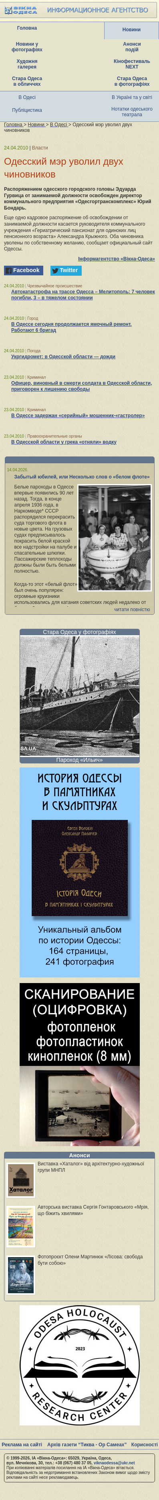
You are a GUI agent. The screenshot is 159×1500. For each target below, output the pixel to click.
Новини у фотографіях (27, 46)
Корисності (144, 1445)
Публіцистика (27, 110)
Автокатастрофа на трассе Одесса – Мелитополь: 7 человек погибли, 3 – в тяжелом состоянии (83, 295)
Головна (27, 28)
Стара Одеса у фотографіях (79, 632)
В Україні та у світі (132, 97)
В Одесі (27, 97)
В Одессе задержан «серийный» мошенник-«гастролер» (78, 415)
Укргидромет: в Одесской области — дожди (63, 356)
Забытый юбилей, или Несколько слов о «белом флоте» (82, 477)
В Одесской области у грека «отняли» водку (64, 442)
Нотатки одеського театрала (132, 111)
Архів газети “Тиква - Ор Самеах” (87, 1445)
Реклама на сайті (22, 1445)
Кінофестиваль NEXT (132, 64)
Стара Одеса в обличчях (27, 81)
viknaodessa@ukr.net (114, 1463)
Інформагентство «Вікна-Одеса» (116, 259)
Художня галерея (27, 64)
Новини (132, 29)
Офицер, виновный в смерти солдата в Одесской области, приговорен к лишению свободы (81, 386)
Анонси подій (132, 46)
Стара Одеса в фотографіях (132, 81)
